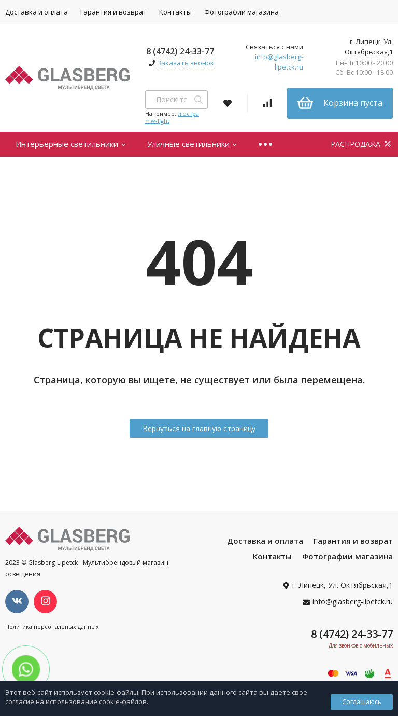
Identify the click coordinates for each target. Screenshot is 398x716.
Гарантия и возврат (113, 12)
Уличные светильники (192, 144)
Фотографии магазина (241, 12)
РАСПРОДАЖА (362, 144)
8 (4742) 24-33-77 (180, 51)
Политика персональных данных (52, 626)
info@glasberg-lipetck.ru (279, 62)
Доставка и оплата (265, 540)
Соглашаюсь (361, 701)
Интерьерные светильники (71, 144)
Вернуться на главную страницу (199, 428)
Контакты (175, 12)
